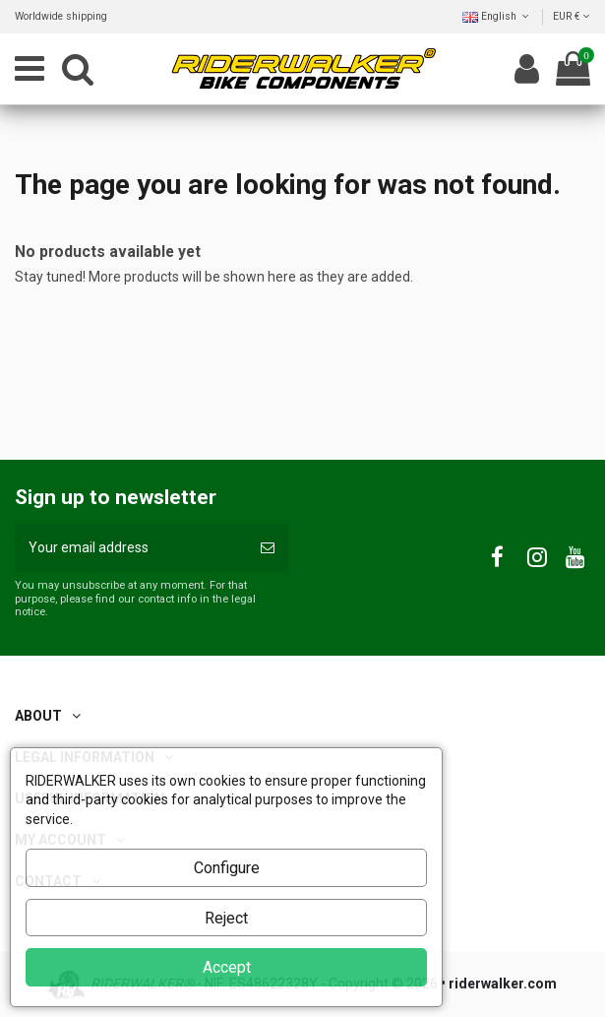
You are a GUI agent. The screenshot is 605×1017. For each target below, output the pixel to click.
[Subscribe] (267, 548)
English (497, 16)
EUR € (571, 16)
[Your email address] (131, 548)
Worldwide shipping (61, 16)
